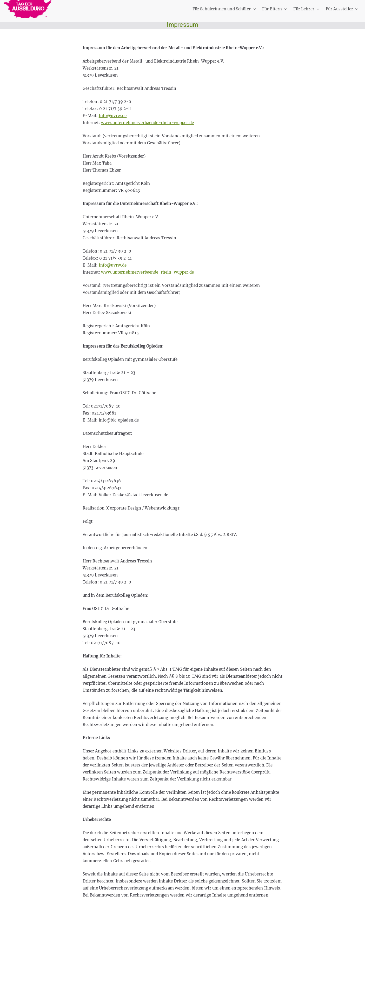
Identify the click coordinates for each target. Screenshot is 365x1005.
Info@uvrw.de (113, 115)
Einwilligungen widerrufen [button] (78, 984)
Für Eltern (274, 8)
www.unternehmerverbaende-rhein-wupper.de (147, 122)
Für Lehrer (306, 8)
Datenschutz (64, 934)
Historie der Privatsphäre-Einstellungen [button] (90, 971)
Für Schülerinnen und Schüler (224, 8)
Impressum (63, 947)
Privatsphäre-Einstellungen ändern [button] (86, 959)
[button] (253, 8)
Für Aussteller (342, 8)
